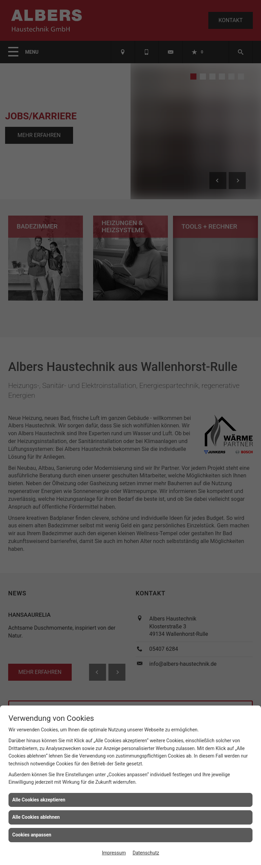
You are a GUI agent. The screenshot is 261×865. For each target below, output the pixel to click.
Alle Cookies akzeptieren (38, 799)
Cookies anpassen (31, 834)
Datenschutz (146, 852)
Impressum (114, 852)
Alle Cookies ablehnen (36, 817)
